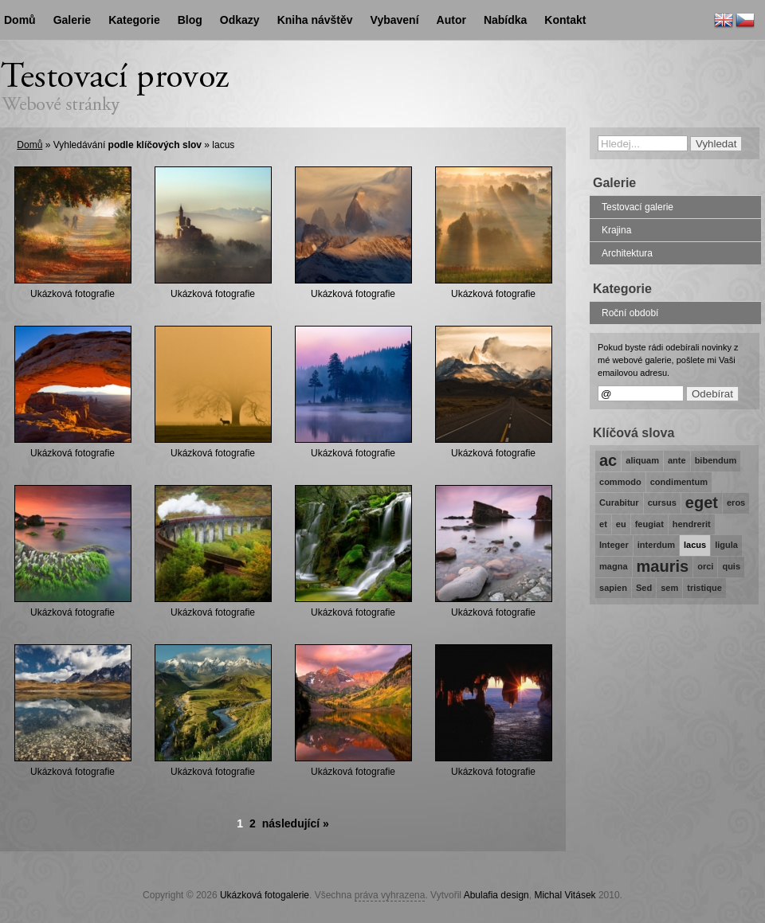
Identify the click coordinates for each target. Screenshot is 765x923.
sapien (613, 588)
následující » (295, 823)
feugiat (649, 524)
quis (731, 566)
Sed (644, 588)
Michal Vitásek (564, 895)
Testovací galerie (637, 207)
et (603, 524)
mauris (663, 566)
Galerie (72, 20)
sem (669, 588)
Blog (190, 20)
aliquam (642, 460)
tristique (704, 588)
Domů (29, 145)
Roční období (630, 313)
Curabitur (619, 502)
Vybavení (395, 20)
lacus (695, 544)
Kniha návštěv (315, 20)
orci (705, 566)
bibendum (716, 460)
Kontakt (565, 20)
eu (621, 524)
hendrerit (692, 524)
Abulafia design (496, 895)
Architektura (627, 253)
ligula (726, 544)
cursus (662, 502)
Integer (614, 544)
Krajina (616, 230)
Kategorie (134, 20)
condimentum (679, 482)
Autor (451, 20)
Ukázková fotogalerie (264, 895)
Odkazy (240, 20)
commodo (620, 482)
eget (701, 502)
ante (677, 460)
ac (608, 460)
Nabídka (505, 20)
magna (613, 566)
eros (736, 502)
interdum (656, 544)
